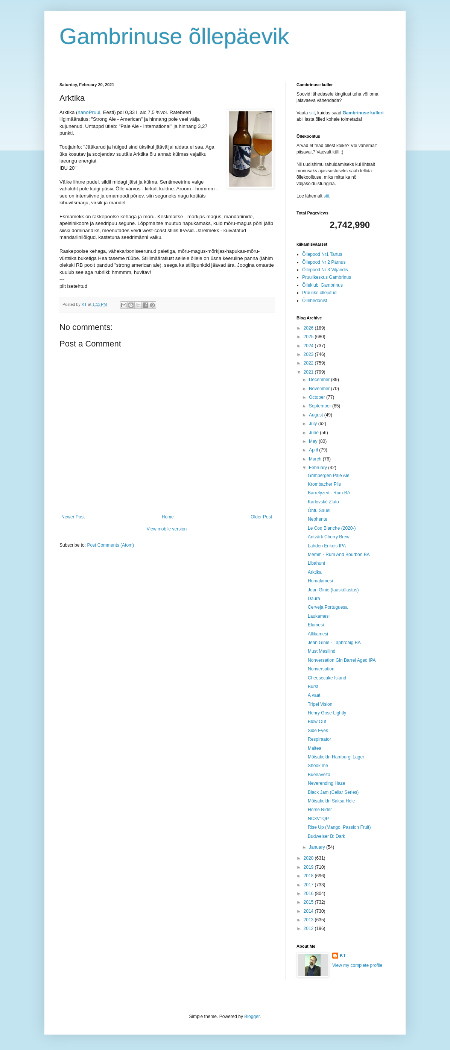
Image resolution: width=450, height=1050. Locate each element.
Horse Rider (320, 809)
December (320, 379)
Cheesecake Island (327, 678)
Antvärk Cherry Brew (329, 536)
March (316, 459)
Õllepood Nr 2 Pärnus (323, 262)
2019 (309, 867)
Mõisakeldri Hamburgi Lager (336, 757)
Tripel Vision (320, 704)
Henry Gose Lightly (327, 713)
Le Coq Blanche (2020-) (332, 528)
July (313, 423)
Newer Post (73, 517)
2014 (309, 911)
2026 (309, 328)
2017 (309, 884)
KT (343, 955)
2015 (309, 902)
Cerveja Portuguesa (328, 607)
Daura (314, 598)
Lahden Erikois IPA (327, 546)
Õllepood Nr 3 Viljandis (325, 269)
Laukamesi (319, 616)
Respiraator (319, 739)
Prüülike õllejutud (319, 292)
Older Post (261, 517)
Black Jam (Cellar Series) (333, 792)
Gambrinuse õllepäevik (174, 36)
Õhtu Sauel (319, 510)
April (314, 450)
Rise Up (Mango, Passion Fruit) (339, 827)
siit (312, 112)
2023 (309, 354)
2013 (309, 919)
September (320, 406)
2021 (309, 372)
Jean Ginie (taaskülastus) (333, 590)
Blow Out (317, 721)
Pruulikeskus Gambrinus (326, 277)
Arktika (315, 572)
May (314, 441)
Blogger (252, 1016)
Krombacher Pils (324, 484)
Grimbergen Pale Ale (329, 475)
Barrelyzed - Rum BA (329, 492)
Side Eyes (318, 730)
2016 (309, 893)
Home (168, 517)
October (317, 397)
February (318, 467)
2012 (309, 928)
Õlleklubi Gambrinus (322, 285)
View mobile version (167, 529)
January (317, 847)
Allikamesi (318, 634)
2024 (309, 345)
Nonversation (321, 669)
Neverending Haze (326, 783)
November (320, 388)
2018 (309, 875)
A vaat (314, 695)
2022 (309, 363)
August (316, 415)
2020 (309, 858)
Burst (313, 686)
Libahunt (316, 563)
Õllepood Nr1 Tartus (322, 254)
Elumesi (316, 625)
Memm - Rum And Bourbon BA (339, 554)
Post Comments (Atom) (110, 545)
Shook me (318, 765)
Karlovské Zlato (323, 501)
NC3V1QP (318, 818)
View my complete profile (357, 965)
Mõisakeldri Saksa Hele (331, 801)
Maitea (314, 748)
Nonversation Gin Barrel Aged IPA (342, 660)
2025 (309, 336)
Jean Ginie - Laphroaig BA (334, 642)
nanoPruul (89, 112)
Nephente (317, 519)
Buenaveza (319, 774)
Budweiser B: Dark (326, 836)
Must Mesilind (321, 651)
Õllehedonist (314, 300)
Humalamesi (320, 581)
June (314, 432)
